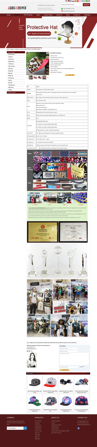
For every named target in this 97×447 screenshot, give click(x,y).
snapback (31, 342)
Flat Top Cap (11, 78)
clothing (10, 89)
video (38, 15)
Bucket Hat (10, 70)
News (67, 15)
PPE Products (28, 15)
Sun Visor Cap (11, 66)
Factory (53, 423)
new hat (69, 342)
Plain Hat (10, 82)
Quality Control (54, 427)
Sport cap (10, 68)
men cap (36, 342)
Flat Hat (10, 80)
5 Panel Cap (10, 63)
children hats (47, 342)
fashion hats (53, 342)
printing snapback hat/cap (25, 49)
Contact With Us (55, 428)
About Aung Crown (55, 421)
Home (8, 15)
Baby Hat (10, 73)
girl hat (65, 342)
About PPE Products (56, 432)
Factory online (48, 15)
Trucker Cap (11, 59)
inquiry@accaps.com (69, 11)
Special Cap (10, 87)
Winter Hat (10, 75)
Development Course (56, 425)
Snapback (17, 49)
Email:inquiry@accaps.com (83, 424)
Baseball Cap (11, 61)
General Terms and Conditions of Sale (60, 430)
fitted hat (62, 342)
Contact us (77, 15)
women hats (40, 342)
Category (12, 49)
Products (17, 15)
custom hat (74, 342)
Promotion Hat (11, 85)
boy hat (57, 342)
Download (87, 15)
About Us (59, 15)
